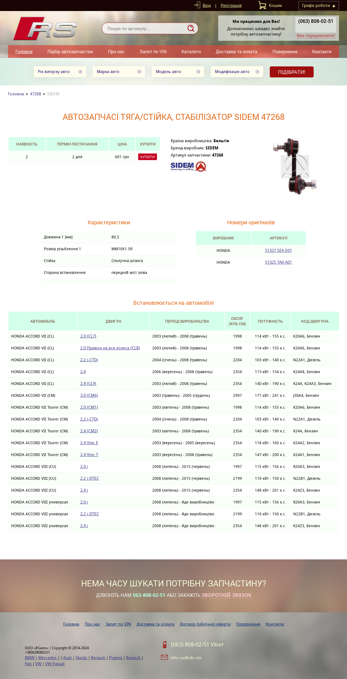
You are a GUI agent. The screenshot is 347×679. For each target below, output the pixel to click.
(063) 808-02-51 (315, 21)
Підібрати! (291, 72)
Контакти (322, 51)
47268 (35, 93)
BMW (30, 657)
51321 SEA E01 (278, 250)
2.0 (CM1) (89, 407)
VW (38, 663)
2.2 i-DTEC (89, 478)
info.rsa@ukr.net (186, 657)
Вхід (207, 5)
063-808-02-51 (149, 595)
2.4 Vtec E (89, 442)
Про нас (116, 51)
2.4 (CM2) (89, 430)
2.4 (83, 371)
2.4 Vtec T (89, 454)
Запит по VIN (153, 51)
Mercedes (48, 657)
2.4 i (84, 490)
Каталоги (191, 51)
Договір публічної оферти (205, 624)
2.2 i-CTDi (89, 359)
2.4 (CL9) (88, 383)
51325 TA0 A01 (278, 262)
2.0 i (84, 466)
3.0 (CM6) (89, 395)
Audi (68, 657)
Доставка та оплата (236, 51)
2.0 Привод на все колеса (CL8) (110, 348)
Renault (98, 657)
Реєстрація (231, 5)
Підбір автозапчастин (70, 51)
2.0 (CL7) (88, 336)
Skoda (82, 657)
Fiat (29, 663)
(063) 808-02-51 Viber (197, 645)
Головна (24, 51)
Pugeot (116, 657)
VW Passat (55, 663)
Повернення (285, 51)
